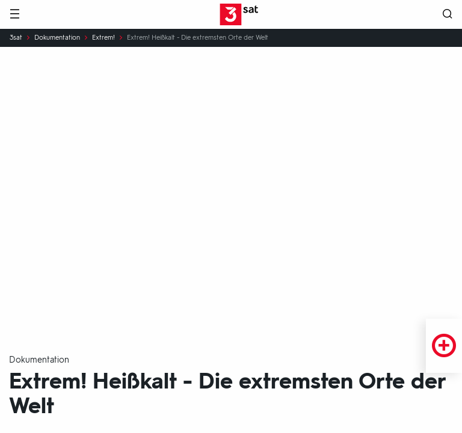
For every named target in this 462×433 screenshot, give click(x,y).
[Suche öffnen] (447, 15)
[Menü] (14, 15)
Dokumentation (57, 37)
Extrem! (103, 37)
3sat (16, 37)
